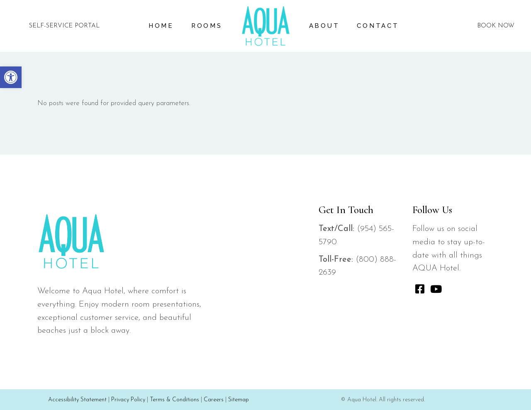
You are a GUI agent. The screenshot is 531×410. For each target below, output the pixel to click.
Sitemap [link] (238, 400)
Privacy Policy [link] (128, 400)
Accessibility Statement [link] (77, 400)
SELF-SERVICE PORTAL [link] (64, 26)
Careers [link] (214, 400)
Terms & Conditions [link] (174, 400)
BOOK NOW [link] (495, 26)
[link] (11, 77)
